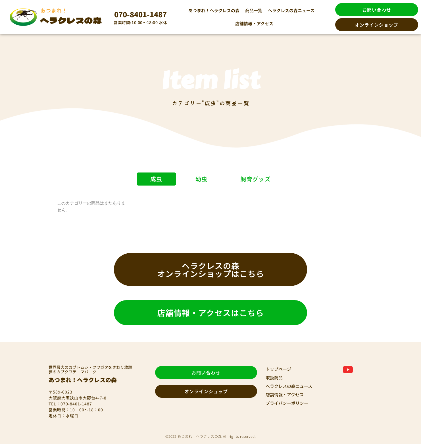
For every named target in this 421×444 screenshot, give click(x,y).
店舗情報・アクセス (254, 23)
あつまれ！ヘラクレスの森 (213, 10)
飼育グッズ (256, 179)
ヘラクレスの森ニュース (291, 10)
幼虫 (201, 179)
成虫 (155, 179)
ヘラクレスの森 (71, 20)
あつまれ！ (53, 10)
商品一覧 (253, 10)
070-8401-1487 (140, 14)
